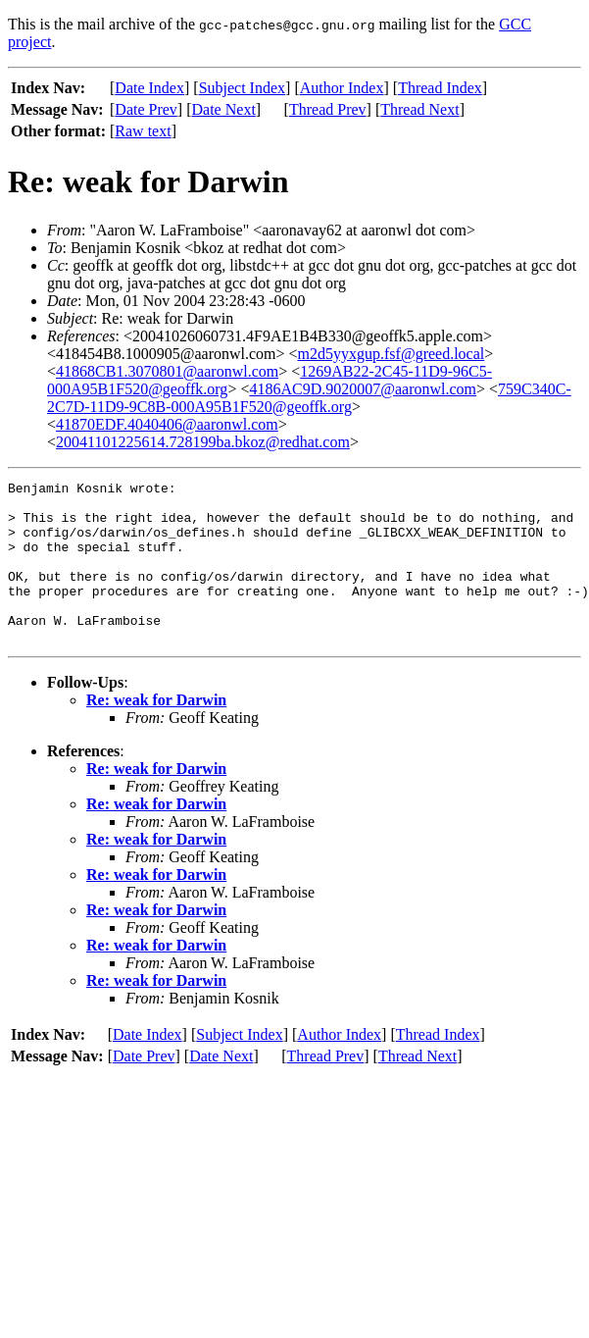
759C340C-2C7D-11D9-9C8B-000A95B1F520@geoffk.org (309, 398)
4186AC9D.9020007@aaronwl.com (362, 389)
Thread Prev (328, 109)
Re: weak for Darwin (156, 732)
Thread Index (440, 87)
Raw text (143, 131)
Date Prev (146, 109)
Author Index (342, 87)
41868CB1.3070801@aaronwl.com (167, 371)
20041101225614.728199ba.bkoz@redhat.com (203, 442)
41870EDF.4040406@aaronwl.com (167, 424)
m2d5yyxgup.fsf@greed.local (391, 353)
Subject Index (242, 87)
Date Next (224, 109)
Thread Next (419, 109)
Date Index (149, 87)
